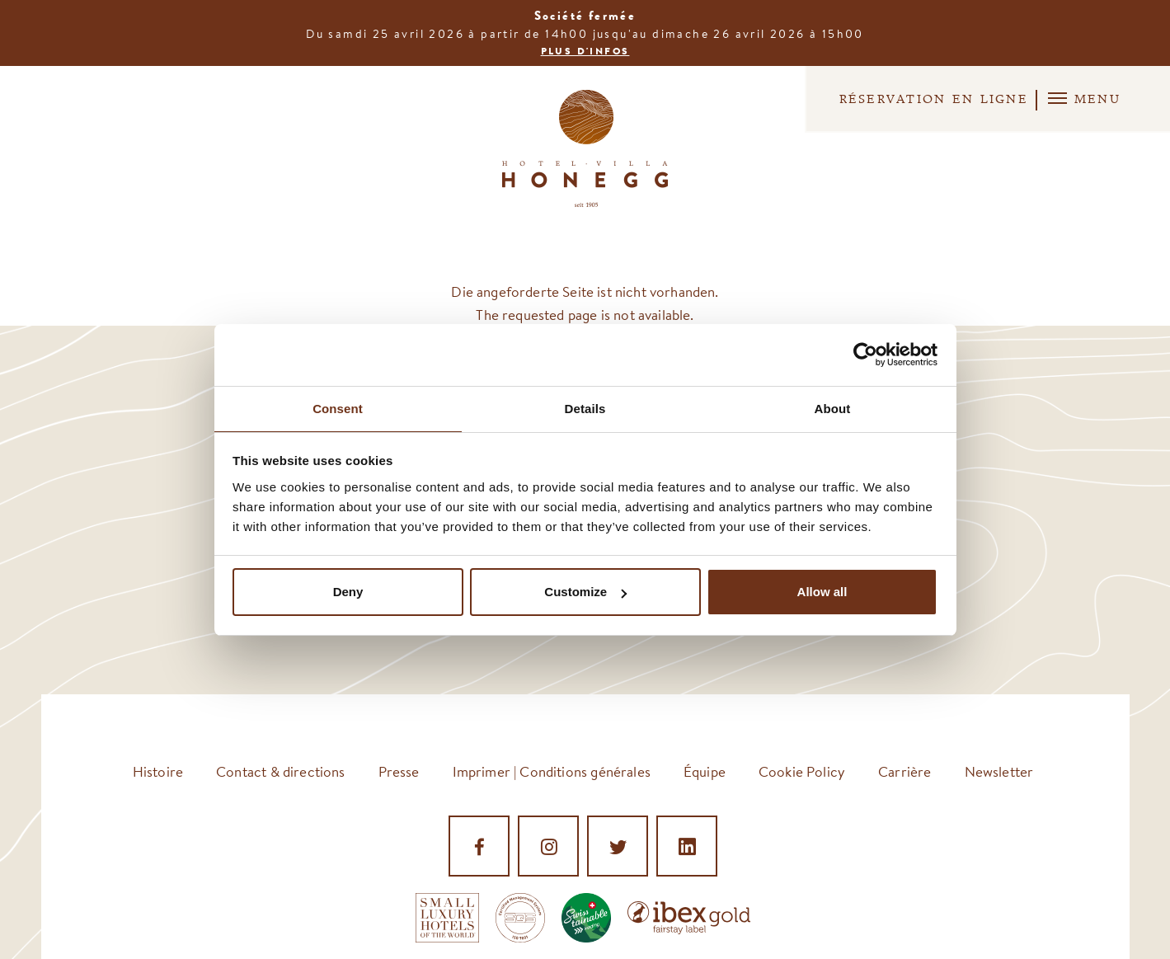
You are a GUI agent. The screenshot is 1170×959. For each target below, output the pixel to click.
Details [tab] (585, 408)
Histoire (158, 771)
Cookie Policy (802, 771)
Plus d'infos (585, 51)
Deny (348, 592)
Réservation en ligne (904, 99)
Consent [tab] (337, 408)
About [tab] (833, 408)
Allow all (822, 592)
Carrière (904, 771)
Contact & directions (280, 771)
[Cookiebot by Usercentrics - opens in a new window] (865, 353)
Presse (399, 771)
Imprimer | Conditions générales (552, 771)
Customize (585, 592)
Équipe (705, 771)
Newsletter (999, 771)
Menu (1082, 98)
